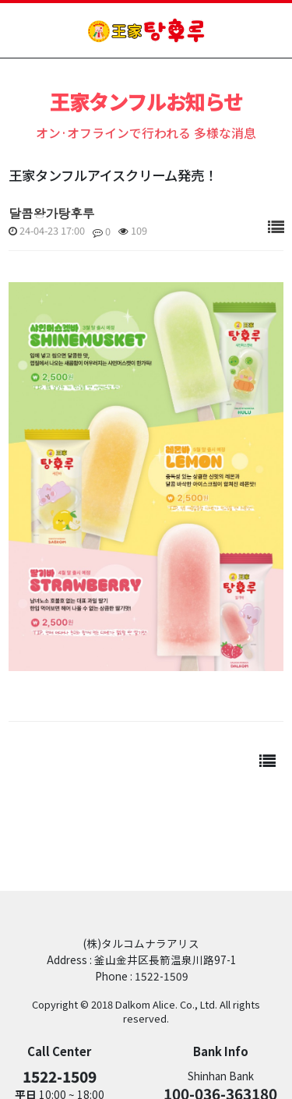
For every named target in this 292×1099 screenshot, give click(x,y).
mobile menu (270, 30)
